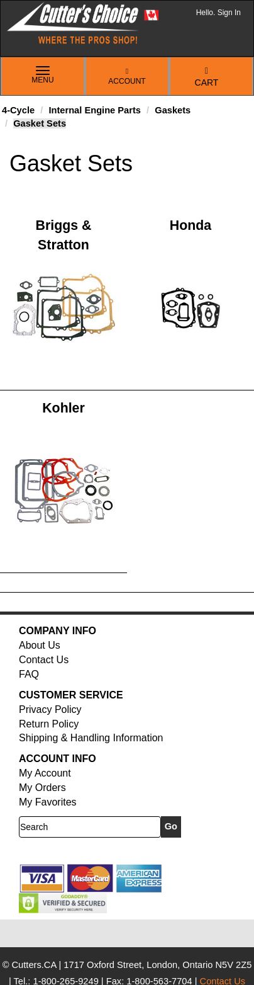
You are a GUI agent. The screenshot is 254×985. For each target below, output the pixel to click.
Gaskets (172, 110)
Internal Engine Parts (94, 110)
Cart (207, 77)
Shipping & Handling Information (91, 737)
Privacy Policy (50, 709)
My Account (45, 773)
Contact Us (44, 659)
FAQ (29, 674)
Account (126, 76)
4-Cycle (18, 110)
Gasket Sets (39, 123)
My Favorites (48, 802)
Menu (42, 75)
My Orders (42, 787)
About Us (39, 645)
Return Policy (49, 724)
